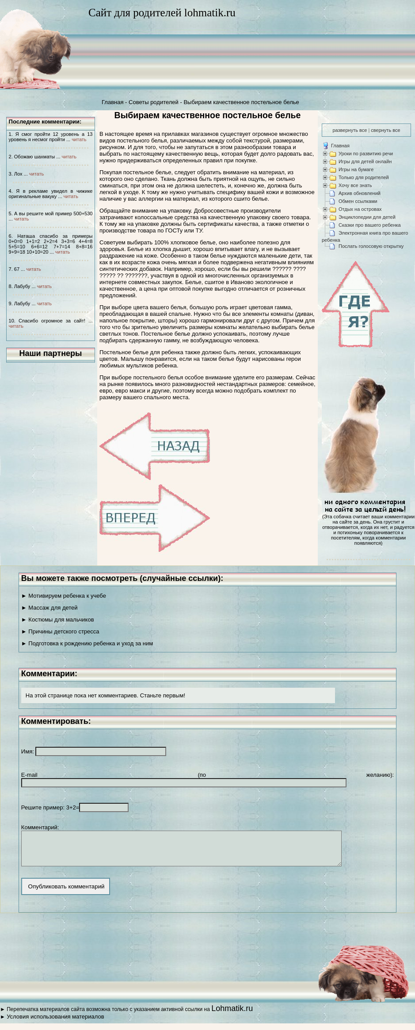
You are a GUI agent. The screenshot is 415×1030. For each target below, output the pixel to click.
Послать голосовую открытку (371, 246)
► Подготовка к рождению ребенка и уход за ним (87, 643)
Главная (112, 102)
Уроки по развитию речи (366, 153)
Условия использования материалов (55, 1023)
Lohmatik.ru (232, 1015)
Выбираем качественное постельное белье (241, 102)
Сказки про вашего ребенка (370, 225)
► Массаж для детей (49, 607)
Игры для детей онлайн (365, 161)
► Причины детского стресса (60, 631)
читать (79, 139)
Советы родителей (154, 102)
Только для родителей (364, 177)
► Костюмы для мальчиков (57, 619)
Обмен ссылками (358, 201)
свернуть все (385, 130)
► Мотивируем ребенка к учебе (63, 595)
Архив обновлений (360, 193)
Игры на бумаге (356, 169)
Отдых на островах (360, 209)
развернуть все (349, 130)
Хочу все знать (355, 185)
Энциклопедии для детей (367, 217)
